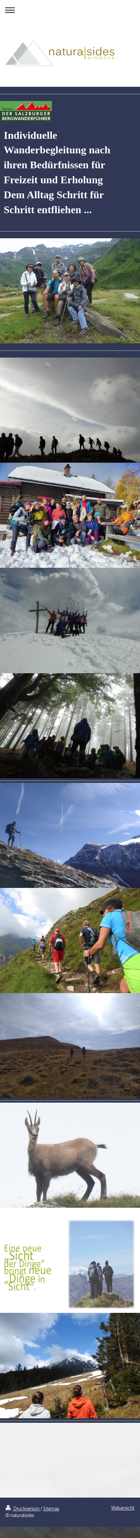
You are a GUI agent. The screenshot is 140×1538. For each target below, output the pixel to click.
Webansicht (122, 1508)
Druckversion (23, 1509)
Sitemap (51, 1509)
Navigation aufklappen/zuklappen (70, 10)
